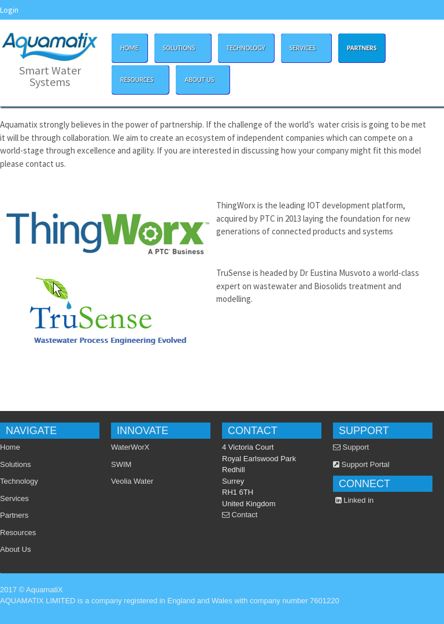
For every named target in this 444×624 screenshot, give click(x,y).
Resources (138, 78)
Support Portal (361, 464)
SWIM (121, 464)
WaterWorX (130, 447)
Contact (239, 514)
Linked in (354, 500)
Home (129, 48)
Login (9, 10)
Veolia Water (132, 481)
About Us (200, 78)
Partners (362, 48)
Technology (246, 48)
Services (303, 46)
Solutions (180, 46)
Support (351, 447)
